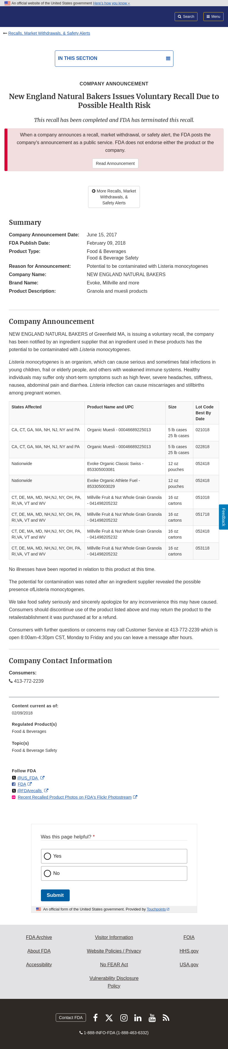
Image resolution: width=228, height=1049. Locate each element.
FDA (22, 784)
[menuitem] (114, 711)
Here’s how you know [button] (111, 3)
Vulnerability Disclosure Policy (114, 982)
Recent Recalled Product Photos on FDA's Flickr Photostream (75, 797)
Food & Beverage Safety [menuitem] (34, 750)
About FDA (38, 951)
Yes (57, 856)
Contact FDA (71, 1017)
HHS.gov (188, 951)
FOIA (189, 937)
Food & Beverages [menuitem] (29, 731)
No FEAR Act (114, 964)
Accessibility (39, 964)
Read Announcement (115, 163)
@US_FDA (28, 778)
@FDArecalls (30, 790)
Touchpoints (156, 909)
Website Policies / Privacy (114, 951)
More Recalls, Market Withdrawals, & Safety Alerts (114, 197)
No (56, 873)
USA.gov (189, 964)
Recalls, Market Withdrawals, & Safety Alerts (49, 33)
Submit (55, 895)
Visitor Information (114, 937)
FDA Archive (39, 937)
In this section (77, 58)
